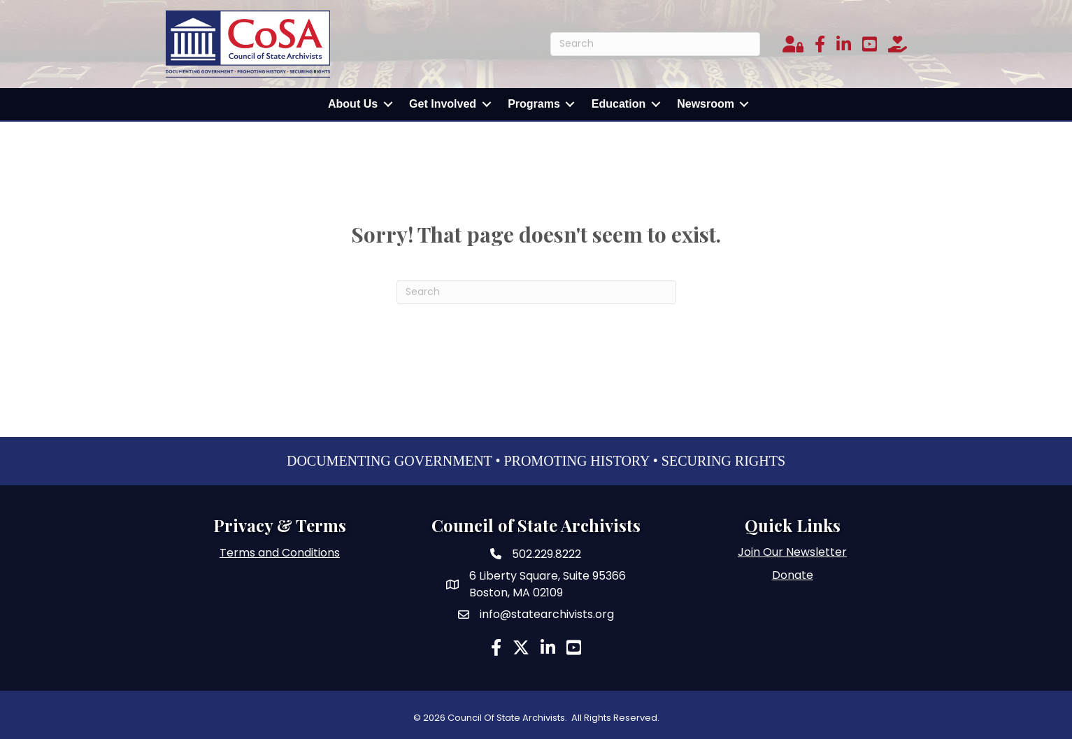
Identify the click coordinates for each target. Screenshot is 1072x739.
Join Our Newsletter (792, 552)
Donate (792, 575)
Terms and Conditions (280, 553)
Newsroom (705, 104)
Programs (534, 104)
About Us (353, 104)
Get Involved (442, 104)
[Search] (655, 44)
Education (618, 104)
